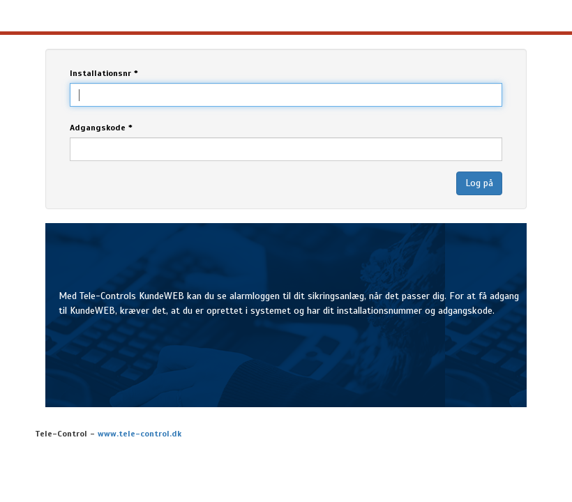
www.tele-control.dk (139, 434)
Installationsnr (104, 73)
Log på (479, 183)
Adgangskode (101, 127)
